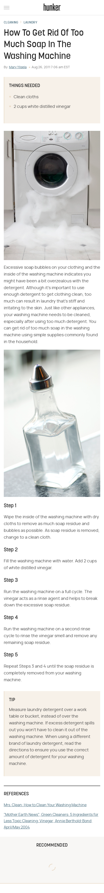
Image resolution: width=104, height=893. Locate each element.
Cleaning (11, 22)
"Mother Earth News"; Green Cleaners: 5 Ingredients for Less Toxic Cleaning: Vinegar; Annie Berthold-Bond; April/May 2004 (51, 821)
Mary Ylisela (18, 67)
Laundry (30, 22)
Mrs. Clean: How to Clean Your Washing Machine (45, 805)
